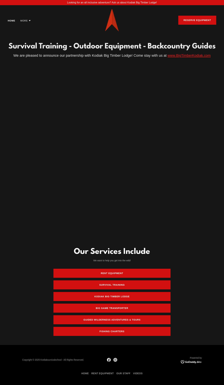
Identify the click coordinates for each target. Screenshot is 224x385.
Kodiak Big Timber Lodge (112, 296)
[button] (25, 21)
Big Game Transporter (112, 308)
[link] (112, 20)
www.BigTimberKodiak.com (189, 55)
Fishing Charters (111, 331)
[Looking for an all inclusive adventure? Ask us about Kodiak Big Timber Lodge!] (112, 3)
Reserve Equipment (197, 20)
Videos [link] (138, 373)
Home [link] (11, 20)
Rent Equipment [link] (102, 373)
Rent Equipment (112, 273)
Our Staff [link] (123, 373)
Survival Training (112, 285)
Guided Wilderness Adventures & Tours (112, 319)
